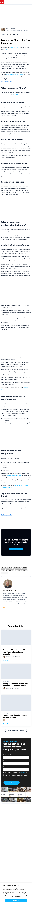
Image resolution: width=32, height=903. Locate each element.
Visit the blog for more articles (15, 730)
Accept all (16, 900)
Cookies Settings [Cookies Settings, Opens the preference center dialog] (16, 896)
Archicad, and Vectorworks (14, 475)
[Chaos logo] (2, 2)
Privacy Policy (22, 772)
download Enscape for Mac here (14, 74)
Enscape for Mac (14, 47)
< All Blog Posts (4, 7)
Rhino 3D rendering (18, 94)
